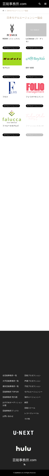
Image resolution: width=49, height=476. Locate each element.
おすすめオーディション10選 (12, 403)
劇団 (26, 402)
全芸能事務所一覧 (10, 375)
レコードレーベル (31, 413)
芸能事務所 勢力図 (10, 397)
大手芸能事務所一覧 (11, 381)
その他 (27, 419)
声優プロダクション (32, 381)
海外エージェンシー (32, 397)
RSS (24, 464)
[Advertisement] (24, 352)
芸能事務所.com (24, 460)
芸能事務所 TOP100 (11, 392)
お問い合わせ (8, 416)
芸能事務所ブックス (11, 411)
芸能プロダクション (32, 375)
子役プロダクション (32, 386)
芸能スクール (29, 408)
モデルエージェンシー (33, 392)
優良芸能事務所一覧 (11, 386)
